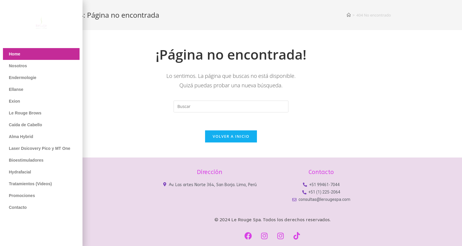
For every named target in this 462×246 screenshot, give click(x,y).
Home (14, 54)
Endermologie (22, 77)
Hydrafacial (20, 172)
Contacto (18, 207)
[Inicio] (349, 15)
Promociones (22, 195)
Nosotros (18, 65)
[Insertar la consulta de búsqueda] (231, 106)
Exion (14, 101)
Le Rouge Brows (25, 113)
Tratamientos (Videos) (30, 183)
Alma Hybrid (21, 136)
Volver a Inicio (231, 136)
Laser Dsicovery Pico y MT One (39, 148)
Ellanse (16, 89)
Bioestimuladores (26, 160)
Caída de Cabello (25, 124)
